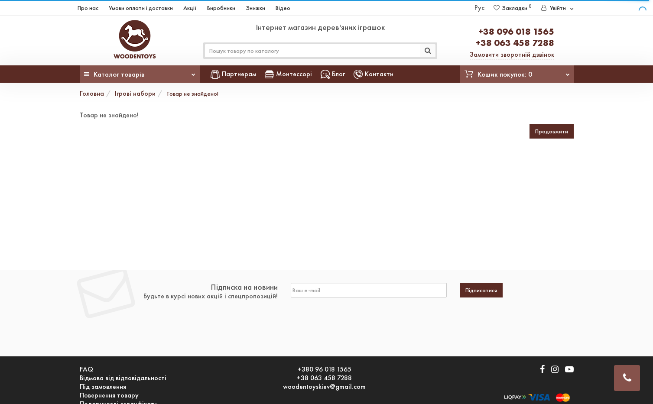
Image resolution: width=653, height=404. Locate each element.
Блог (333, 73)
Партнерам (233, 73)
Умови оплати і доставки (141, 8)
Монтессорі (288, 73)
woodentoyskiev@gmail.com (324, 386)
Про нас (88, 8)
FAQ (86, 369)
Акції (190, 8)
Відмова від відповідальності (123, 378)
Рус (479, 7)
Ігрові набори (135, 93)
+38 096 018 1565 (516, 31)
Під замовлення (103, 386)
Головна (92, 93)
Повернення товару (109, 395)
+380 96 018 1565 (324, 369)
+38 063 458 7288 (515, 42)
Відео (283, 8)
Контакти (373, 73)
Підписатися (481, 290)
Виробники (221, 8)
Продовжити (551, 131)
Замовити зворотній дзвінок (512, 54)
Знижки (255, 8)
